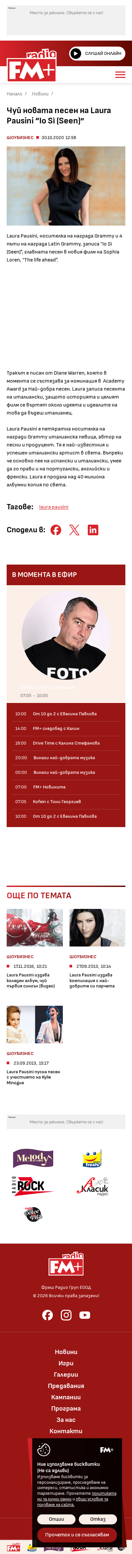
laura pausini (53, 507)
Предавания (66, 1386)
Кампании (66, 1397)
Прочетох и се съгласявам (77, 1535)
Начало (14, 94)
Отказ (98, 1519)
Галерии (66, 1375)
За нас (66, 1420)
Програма (66, 1409)
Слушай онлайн (95, 53)
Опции (56, 1519)
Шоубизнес (20, 137)
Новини (40, 94)
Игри (66, 1363)
